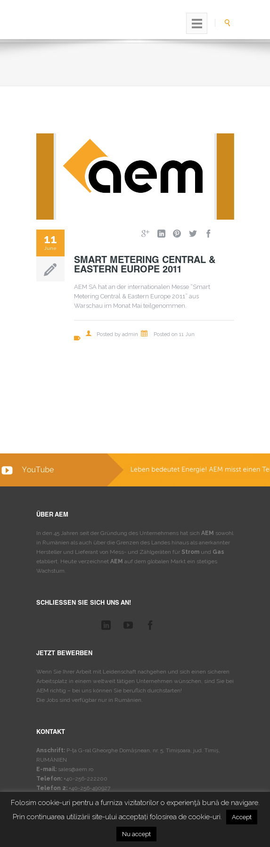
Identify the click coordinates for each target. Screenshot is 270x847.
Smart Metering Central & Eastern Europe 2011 (144, 265)
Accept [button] (242, 817)
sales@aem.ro (75, 769)
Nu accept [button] (136, 834)
